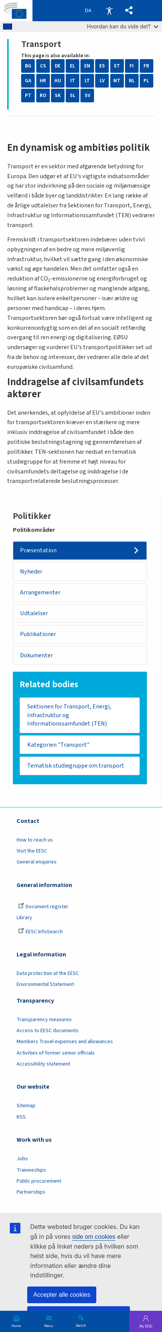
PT (28, 95)
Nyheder (31, 571)
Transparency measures (44, 1020)
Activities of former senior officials (56, 1053)
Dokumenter (36, 655)
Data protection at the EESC (48, 974)
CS (43, 66)
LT (87, 80)
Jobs (22, 1159)
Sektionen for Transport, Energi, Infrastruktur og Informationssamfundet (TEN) (69, 715)
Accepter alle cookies (61, 1294)
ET (117, 66)
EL (72, 66)
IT (72, 80)
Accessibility (109, 10)
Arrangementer (40, 592)
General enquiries (37, 863)
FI (132, 66)
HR (43, 80)
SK (58, 95)
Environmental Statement (45, 985)
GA (28, 80)
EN (87, 66)
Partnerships (31, 1192)
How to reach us (35, 840)
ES (102, 66)
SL (73, 95)
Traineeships (31, 1170)
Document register (43, 907)
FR (146, 66)
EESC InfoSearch (40, 932)
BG (28, 66)
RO (43, 95)
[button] (129, 10)
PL (146, 80)
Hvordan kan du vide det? (122, 26)
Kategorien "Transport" (58, 745)
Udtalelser (34, 613)
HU (57, 80)
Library (24, 918)
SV (87, 95)
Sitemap (26, 1106)
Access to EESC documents (48, 1031)
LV (102, 80)
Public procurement (39, 1181)
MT (116, 80)
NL (132, 80)
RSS (21, 1117)
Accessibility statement (43, 1064)
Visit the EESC (32, 851)
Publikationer (38, 634)
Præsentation (38, 550)
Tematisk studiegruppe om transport (76, 766)
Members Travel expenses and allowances (65, 1042)
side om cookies (94, 1236)
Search (81, 1325)
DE (57, 66)
